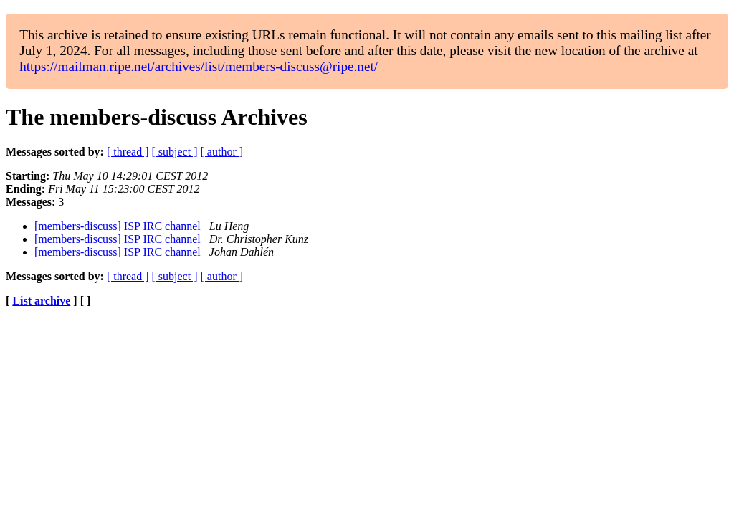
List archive (41, 301)
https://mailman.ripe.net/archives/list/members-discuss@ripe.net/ (198, 66)
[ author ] (222, 151)
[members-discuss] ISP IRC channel (119, 226)
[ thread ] (128, 151)
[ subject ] (175, 151)
